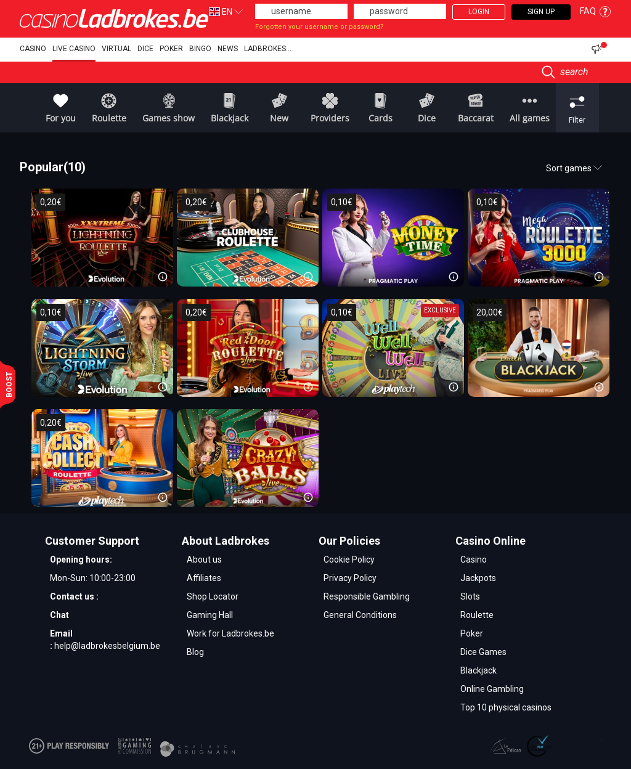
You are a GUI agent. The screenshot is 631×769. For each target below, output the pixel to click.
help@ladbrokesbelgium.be (107, 646)
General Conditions (360, 615)
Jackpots (478, 578)
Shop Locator (212, 596)
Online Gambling (492, 689)
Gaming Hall (210, 615)
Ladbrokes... (267, 48)
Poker (171, 48)
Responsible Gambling (367, 596)
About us (204, 559)
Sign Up (541, 11)
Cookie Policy (349, 559)
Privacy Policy (350, 578)
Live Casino (74, 48)
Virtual (116, 48)
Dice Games (483, 652)
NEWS (228, 48)
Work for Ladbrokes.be (230, 633)
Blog (195, 652)
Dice (145, 48)
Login (478, 11)
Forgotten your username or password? (319, 27)
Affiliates (204, 578)
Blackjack (478, 670)
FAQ (595, 11)
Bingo (200, 48)
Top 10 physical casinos (506, 707)
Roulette (477, 615)
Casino (33, 48)
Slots (470, 596)
